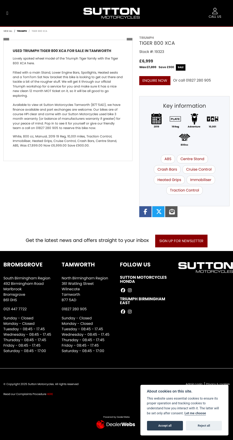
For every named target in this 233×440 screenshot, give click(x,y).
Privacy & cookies (218, 384)
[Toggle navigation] (7, 13)
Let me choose (195, 413)
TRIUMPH (22, 31)
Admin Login (194, 384)
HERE (50, 394)
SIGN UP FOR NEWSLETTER (181, 241)
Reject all (204, 425)
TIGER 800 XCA (39, 31)
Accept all (165, 425)
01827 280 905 (198, 80)
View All (7, 31)
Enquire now (154, 80)
